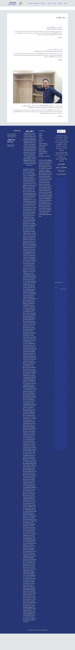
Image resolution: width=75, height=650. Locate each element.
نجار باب (27, 484)
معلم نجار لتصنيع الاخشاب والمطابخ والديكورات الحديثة (29, 404)
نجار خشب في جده (26, 485)
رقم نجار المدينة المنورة (43, 153)
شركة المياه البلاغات (61, 397)
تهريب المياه (66, 298)
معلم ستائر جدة (31, 228)
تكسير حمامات (43, 195)
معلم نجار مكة (31, 417)
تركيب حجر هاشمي (29, 565)
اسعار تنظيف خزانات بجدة (64, 213)
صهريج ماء (56, 359)
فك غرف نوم (28, 525)
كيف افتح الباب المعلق (30, 357)
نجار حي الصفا (25, 314)
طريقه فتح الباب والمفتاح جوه (28, 276)
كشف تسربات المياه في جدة (59, 437)
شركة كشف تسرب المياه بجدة (60, 334)
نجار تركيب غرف (26, 308)
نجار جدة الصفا (28, 330)
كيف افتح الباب (33, 277)
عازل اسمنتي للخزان (61, 298)
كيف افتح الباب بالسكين (27, 612)
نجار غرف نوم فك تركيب (27, 456)
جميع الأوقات (49, 160)
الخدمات (55, 3)
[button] (48, 3)
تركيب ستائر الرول (31, 512)
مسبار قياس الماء (63, 193)
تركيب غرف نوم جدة (29, 241)
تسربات (65, 389)
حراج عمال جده (43, 206)
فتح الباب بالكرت (28, 524)
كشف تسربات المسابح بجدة (62, 414)
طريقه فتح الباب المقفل (27, 466)
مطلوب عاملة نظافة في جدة (45, 187)
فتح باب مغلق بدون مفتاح (27, 226)
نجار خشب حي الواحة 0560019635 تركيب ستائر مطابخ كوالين (42, 106)
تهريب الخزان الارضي (60, 417)
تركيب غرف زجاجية (26, 255)
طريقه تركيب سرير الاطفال (28, 544)
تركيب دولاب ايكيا (32, 234)
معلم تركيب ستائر (28, 191)
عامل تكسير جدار (48, 209)
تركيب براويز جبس (26, 445)
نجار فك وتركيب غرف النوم (27, 202)
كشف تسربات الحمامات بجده (62, 360)
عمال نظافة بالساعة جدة (45, 190)
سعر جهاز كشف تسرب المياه (60, 206)
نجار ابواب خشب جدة (27, 266)
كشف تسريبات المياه (61, 197)
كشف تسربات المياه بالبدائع (60, 373)
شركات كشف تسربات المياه (59, 264)
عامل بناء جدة (47, 201)
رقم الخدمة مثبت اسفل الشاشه (56, 29)
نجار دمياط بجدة (28, 348)
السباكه (31, 141)
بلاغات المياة (58, 426)
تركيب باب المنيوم (27, 610)
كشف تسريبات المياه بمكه (60, 380)
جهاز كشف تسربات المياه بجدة (59, 296)
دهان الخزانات (58, 202)
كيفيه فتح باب (25, 615)
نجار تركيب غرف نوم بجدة (27, 479)
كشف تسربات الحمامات (63, 215)
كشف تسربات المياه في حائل (63, 383)
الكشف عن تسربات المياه (61, 275)
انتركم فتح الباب (32, 520)
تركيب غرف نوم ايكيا (31, 311)
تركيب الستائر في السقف (28, 333)
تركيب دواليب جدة (28, 464)
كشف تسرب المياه (59, 358)
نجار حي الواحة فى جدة (54, 49)
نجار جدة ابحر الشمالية (27, 432)
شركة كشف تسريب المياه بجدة (63, 277)
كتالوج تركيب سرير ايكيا (27, 397)
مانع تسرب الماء (59, 218)
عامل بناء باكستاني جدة (43, 168)
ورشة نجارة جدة (29, 186)
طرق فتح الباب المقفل (32, 281)
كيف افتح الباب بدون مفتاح (28, 303)
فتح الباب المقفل (30, 377)
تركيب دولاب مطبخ (26, 474)
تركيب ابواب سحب (31, 480)
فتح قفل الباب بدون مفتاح (28, 258)
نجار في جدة (31, 472)
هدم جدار (47, 192)
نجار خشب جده (29, 359)
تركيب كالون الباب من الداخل (31, 178)
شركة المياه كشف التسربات (60, 401)
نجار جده (26, 196)
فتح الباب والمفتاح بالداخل (27, 386)
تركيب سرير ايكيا (26, 313)
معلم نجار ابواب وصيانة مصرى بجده (29, 476)
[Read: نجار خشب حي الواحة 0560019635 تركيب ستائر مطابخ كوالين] (37, 86)
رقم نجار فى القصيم (42, 149)
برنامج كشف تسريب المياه (60, 393)
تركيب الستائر (30, 185)
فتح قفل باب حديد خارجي (27, 175)
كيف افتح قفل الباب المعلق (31, 487)
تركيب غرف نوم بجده (30, 402)
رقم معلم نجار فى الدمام (43, 151)
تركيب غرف (30, 548)
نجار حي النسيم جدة (28, 183)
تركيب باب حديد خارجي (28, 324)
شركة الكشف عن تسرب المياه (59, 226)
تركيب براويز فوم (31, 535)
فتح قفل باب (26, 509)
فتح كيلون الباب (33, 372)
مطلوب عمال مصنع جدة (47, 179)
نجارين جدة (31, 313)
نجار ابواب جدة (31, 177)
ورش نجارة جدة (25, 370)
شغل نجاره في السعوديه (27, 557)
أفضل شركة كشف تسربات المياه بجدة (60, 214)
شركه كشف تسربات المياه (62, 200)
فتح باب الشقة (27, 560)
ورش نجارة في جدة (31, 375)
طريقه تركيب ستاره (32, 383)
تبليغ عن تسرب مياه (59, 217)
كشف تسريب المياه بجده (60, 267)
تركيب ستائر (33, 191)
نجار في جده (25, 277)
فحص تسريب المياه (57, 297)
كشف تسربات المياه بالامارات (60, 188)
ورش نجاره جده (25, 621)
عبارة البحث (45, 160)
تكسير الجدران (46, 173)
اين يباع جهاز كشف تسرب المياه (59, 391)
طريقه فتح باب (32, 173)
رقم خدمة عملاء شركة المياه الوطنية (60, 201)
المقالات (50, 3)
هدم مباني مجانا (49, 193)
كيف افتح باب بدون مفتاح (29, 429)
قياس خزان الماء (58, 225)
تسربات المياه (57, 385)
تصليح (58, 107)
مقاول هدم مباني (44, 204)
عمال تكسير (48, 200)
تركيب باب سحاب (27, 245)
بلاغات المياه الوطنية (62, 323)
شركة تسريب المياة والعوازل (62, 227)
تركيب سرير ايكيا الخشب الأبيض (29, 213)
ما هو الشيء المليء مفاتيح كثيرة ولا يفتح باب (29, 302)
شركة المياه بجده (59, 392)
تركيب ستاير (25, 285)
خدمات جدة (55, 107)
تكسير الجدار (47, 165)
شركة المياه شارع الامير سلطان (59, 346)
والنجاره (34, 142)
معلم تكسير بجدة (44, 176)
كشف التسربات (58, 409)
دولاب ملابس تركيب (31, 500)
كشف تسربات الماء (61, 389)
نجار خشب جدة (29, 431)
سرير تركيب (26, 343)
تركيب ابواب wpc (29, 482)
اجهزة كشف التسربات (62, 366)
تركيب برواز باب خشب (31, 268)
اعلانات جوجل (41, 140)
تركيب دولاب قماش (26, 212)
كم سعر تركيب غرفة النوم (28, 269)
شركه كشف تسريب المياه (64, 446)
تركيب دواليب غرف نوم (28, 391)
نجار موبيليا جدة (30, 378)
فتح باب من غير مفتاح (30, 618)
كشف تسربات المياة (59, 256)
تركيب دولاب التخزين (31, 229)
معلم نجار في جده (27, 295)
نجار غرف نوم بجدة (29, 340)
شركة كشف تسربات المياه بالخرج (60, 442)
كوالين (31, 138)
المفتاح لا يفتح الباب (26, 247)
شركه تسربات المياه (63, 387)
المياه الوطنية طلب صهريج (62, 443)
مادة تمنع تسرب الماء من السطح (59, 234)
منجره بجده (25, 309)
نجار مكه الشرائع (33, 602)
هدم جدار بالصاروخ (44, 184)
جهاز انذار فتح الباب (26, 233)
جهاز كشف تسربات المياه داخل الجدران (60, 364)
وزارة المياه (56, 310)
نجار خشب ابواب (26, 447)
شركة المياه (60, 244)
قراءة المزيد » (59, 37)
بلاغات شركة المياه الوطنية (60, 313)
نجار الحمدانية (27, 442)
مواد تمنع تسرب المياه (60, 421)
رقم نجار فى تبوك (42, 148)
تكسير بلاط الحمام (44, 203)
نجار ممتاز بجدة (32, 468)
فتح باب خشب (29, 405)
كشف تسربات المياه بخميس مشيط (62, 269)
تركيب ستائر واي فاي (32, 543)
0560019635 (11, 142)
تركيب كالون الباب (29, 439)
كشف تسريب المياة (57, 438)
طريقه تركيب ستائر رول (29, 394)
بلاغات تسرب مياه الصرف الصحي (61, 317)
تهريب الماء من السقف (58, 355)
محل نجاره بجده (32, 605)
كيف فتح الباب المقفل (29, 319)
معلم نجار (34, 568)
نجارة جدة (29, 231)
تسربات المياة (63, 221)
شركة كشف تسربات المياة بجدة (61, 351)
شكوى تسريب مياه (57, 329)
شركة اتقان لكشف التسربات (61, 325)
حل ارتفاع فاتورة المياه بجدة (59, 348)
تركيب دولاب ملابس (31, 437)
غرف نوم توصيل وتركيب (27, 444)
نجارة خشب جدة (31, 205)
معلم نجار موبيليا (28, 197)
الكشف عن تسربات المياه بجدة (62, 327)
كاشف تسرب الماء (61, 230)
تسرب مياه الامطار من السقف (59, 246)
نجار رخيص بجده (28, 596)
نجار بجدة (40, 51)
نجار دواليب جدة (26, 461)
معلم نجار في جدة (33, 448)
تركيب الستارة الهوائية (29, 201)
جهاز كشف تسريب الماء (64, 376)
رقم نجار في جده (32, 445)
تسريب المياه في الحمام (61, 331)
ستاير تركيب (28, 223)
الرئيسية (65, 3)
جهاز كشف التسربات (58, 402)
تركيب (61, 51)
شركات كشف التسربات (63, 438)
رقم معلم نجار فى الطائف (43, 145)
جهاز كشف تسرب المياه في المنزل (61, 347)
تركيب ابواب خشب (26, 440)
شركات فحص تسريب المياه (63, 385)
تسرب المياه (61, 318)
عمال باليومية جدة (42, 211)
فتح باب (27, 492)
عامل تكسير (45, 177)
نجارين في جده (30, 239)
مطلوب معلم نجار (27, 346)
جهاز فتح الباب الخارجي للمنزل (29, 458)
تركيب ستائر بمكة (26, 503)
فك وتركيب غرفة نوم (26, 554)
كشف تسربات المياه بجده (61, 194)
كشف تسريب (58, 342)
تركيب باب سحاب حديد (29, 236)
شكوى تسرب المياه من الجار (59, 412)
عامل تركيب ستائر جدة (28, 170)
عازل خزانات (60, 434)
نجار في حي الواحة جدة (54, 27)
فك (45, 51)
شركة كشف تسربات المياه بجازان (61, 301)
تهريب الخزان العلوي (61, 450)
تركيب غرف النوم (26, 271)
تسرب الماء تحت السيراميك (63, 281)
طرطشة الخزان (59, 371)
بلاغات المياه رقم (59, 429)
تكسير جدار (45, 181)
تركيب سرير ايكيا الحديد (31, 204)
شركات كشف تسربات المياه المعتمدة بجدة (61, 384)
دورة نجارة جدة (27, 215)
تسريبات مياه (60, 229)
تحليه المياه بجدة (61, 352)
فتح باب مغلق (29, 351)
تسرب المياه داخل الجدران (58, 300)
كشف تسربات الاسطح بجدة (63, 263)
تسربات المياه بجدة (59, 255)
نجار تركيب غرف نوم (28, 362)
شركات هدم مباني (42, 209)
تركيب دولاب (26, 327)
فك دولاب (27, 364)
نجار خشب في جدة (26, 541)
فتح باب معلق (25, 373)
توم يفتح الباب (31, 399)
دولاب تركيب (25, 260)
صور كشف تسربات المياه (62, 181)
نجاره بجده (27, 399)
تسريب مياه (58, 215)
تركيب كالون (25, 381)
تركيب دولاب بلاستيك (29, 253)
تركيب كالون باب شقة (27, 532)
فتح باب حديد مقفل (32, 599)
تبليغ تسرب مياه (57, 383)
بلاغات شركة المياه (61, 272)
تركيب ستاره (28, 517)
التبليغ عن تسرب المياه (59, 306)
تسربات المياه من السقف (63, 209)
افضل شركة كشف (57, 388)
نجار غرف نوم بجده (31, 434)
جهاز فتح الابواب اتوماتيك (30, 426)
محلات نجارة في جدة (28, 244)
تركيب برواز (33, 596)
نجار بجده (30, 492)
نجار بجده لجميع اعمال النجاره (28, 498)
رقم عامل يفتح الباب (32, 463)
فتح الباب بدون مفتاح (26, 298)
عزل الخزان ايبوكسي (63, 297)
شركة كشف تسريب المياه (58, 363)
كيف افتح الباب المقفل (29, 180)
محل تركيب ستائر (32, 508)
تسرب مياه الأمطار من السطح (59, 276)
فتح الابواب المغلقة (27, 607)
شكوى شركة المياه (59, 289)
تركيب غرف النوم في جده (27, 620)
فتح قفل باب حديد (30, 516)
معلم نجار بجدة (31, 616)
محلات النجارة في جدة (32, 314)
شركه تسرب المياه (59, 186)
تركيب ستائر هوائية (26, 592)
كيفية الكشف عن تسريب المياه (61, 312)
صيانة (47, 51)
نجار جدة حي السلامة (32, 388)
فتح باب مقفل (30, 373)
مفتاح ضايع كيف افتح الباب (30, 589)
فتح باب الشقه (28, 290)
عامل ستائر (25, 567)
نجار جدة (29, 277)
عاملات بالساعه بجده (44, 212)
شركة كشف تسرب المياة (58, 413)
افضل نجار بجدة (31, 316)
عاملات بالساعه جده (44, 163)
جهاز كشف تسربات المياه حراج (61, 235)
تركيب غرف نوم (32, 279)
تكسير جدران (45, 161)
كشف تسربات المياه (62, 372)
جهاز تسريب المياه (65, 285)
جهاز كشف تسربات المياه (60, 242)
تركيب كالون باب (31, 292)
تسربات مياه (64, 255)
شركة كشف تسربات (63, 251)
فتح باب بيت (32, 233)
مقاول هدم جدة (43, 193)
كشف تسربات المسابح (59, 304)
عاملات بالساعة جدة (42, 192)
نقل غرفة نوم (27, 181)
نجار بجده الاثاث (31, 250)
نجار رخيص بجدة (27, 591)
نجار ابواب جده (31, 273)
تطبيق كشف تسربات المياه (58, 268)
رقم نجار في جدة (26, 511)
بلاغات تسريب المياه (63, 400)
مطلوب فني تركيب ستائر (27, 530)
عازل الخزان (58, 387)
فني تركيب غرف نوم (26, 559)
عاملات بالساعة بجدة (42, 208)
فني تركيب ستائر (26, 279)
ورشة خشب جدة (26, 228)
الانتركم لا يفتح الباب (31, 196)
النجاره (26, 134)
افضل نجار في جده (26, 501)
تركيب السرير (32, 604)
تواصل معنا (44, 3)
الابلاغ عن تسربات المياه (59, 408)
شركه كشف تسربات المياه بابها (63, 356)
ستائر (29, 138)
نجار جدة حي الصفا (26, 604)
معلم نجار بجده (26, 605)
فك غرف (24, 380)
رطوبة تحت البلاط (60, 447)
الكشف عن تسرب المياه (63, 284)
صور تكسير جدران (46, 169)
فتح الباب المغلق (27, 423)
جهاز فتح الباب (29, 285)
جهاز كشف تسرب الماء (63, 350)
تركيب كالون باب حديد (32, 533)
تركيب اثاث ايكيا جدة (28, 396)
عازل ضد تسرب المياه (62, 210)
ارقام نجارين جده (28, 575)
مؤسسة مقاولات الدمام (43, 143)
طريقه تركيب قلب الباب (28, 263)
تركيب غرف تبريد (32, 369)
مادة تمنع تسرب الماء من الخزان (59, 280)
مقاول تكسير (49, 161)
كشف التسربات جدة (59, 204)
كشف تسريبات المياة (63, 404)
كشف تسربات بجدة (57, 283)
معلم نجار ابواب (31, 361)
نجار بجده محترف (28, 306)
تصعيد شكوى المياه (60, 359)
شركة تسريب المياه (59, 427)
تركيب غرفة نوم (27, 493)
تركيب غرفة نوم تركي (26, 452)
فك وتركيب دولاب (31, 580)
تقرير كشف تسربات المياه (58, 362)
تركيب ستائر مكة (33, 551)
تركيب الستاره (27, 412)
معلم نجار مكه (25, 205)
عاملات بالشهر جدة (44, 214)
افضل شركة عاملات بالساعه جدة (44, 196)
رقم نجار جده (27, 325)
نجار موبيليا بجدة (28, 209)
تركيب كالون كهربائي (31, 496)
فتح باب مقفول (31, 503)
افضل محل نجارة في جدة (29, 300)
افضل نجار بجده (25, 450)
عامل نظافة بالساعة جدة (46, 198)
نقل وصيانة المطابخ (28, 142)
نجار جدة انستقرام (32, 509)
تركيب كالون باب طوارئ (31, 309)
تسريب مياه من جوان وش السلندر (61, 247)
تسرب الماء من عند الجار (60, 405)
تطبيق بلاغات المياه (63, 283)
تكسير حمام (43, 201)
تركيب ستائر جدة (26, 172)
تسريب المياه (56, 414)
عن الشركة (60, 3)
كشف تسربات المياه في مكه (60, 222)
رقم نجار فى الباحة (42, 146)
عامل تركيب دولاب (31, 249)
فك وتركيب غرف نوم (26, 189)
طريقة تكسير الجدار (42, 200)
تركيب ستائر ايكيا (26, 495)
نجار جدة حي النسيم (28, 338)
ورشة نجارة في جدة (32, 447)
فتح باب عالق (27, 448)
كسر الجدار (41, 160)
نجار (43, 51)
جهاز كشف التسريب (60, 337)
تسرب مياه (58, 223)
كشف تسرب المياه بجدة (59, 425)
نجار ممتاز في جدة (32, 257)
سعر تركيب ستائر (26, 549)
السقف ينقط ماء (60, 252)
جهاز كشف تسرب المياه (59, 367)
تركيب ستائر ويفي (32, 287)
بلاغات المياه (60, 410)
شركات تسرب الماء (61, 190)
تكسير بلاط (41, 177)
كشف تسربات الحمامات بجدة (60, 231)
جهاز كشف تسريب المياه (64, 202)
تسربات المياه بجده (57, 284)
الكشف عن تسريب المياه (58, 381)
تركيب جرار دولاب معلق (30, 453)
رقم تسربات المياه (65, 363)
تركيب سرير (32, 501)
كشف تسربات (57, 281)
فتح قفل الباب (28, 469)
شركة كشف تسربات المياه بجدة (35, 3)
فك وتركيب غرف (27, 173)
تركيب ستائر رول (33, 560)
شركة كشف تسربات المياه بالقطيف (60, 445)
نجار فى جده (32, 289)
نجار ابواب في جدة (29, 410)
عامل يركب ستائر (31, 615)
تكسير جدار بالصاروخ (46, 174)
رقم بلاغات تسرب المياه (63, 184)
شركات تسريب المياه (59, 238)
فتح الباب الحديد (25, 361)
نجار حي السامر (27, 413)
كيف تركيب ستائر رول (27, 584)
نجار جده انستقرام (28, 564)
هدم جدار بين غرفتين (42, 185)
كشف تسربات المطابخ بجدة (62, 416)
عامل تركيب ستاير (29, 552)
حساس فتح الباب (33, 559)
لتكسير (34, 149)
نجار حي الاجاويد (26, 177)
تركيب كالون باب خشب (28, 562)
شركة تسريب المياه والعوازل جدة (59, 250)
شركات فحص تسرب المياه (61, 239)
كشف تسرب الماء (59, 189)
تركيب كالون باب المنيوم (27, 424)
